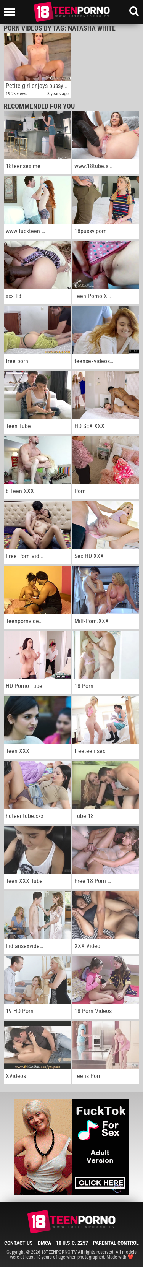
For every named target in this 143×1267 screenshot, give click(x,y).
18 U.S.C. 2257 (72, 1243)
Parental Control (116, 1243)
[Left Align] (11, 12)
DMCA (44, 1243)
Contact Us (18, 1243)
